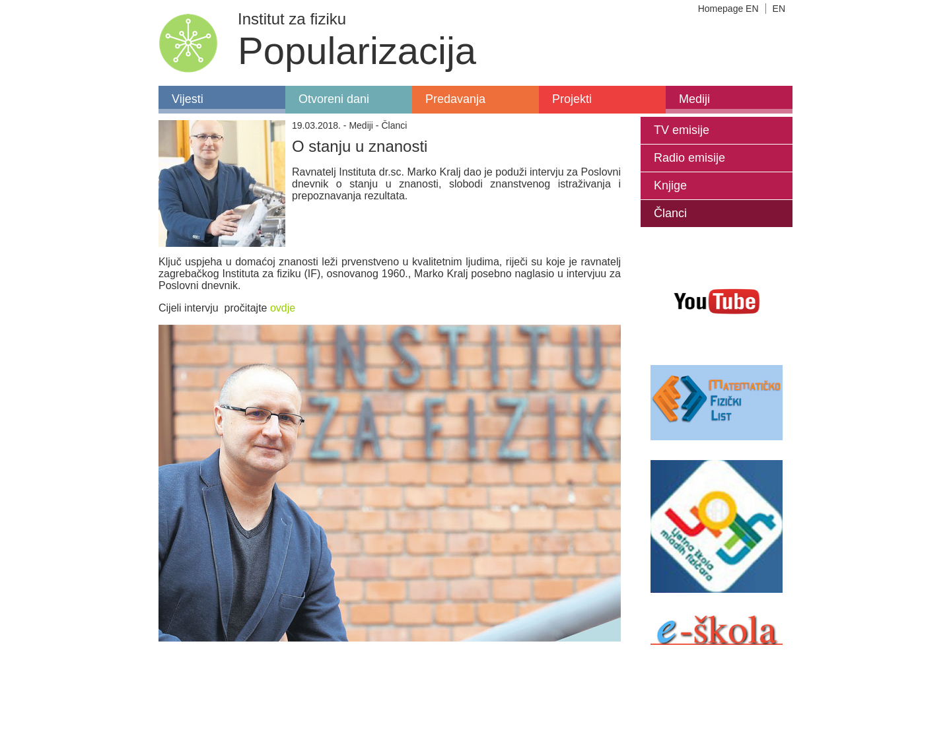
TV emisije (681, 130)
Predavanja (455, 99)
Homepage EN (728, 8)
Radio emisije (689, 157)
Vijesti (187, 99)
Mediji (694, 99)
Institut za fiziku (292, 19)
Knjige (670, 185)
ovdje (282, 308)
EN (779, 8)
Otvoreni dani (334, 99)
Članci (670, 213)
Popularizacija (357, 50)
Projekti (572, 99)
